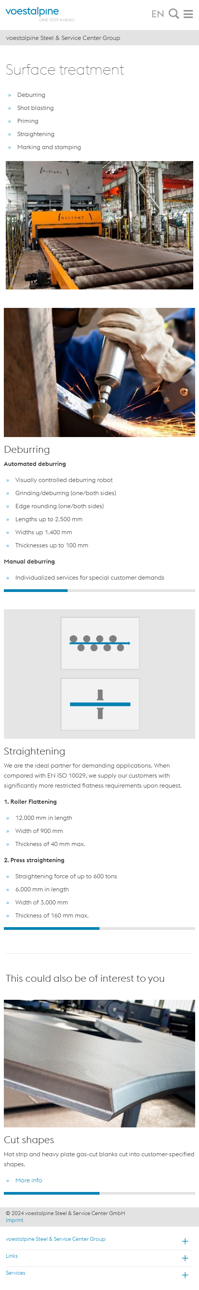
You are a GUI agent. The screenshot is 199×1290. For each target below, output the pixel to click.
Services (15, 1272)
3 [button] (163, 590)
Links (12, 1255)
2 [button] (99, 590)
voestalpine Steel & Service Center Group (56, 1238)
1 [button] (36, 590)
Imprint (14, 1220)
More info (28, 1180)
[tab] (174, 14)
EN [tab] (157, 14)
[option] (99, 447)
